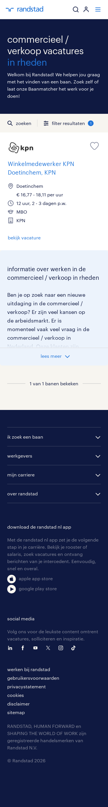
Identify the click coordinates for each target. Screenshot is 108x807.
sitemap (16, 712)
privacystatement (26, 686)
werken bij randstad (28, 669)
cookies (15, 695)
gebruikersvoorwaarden (33, 678)
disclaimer (18, 703)
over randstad (22, 493)
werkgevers (19, 455)
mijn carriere (21, 474)
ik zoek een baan (25, 436)
